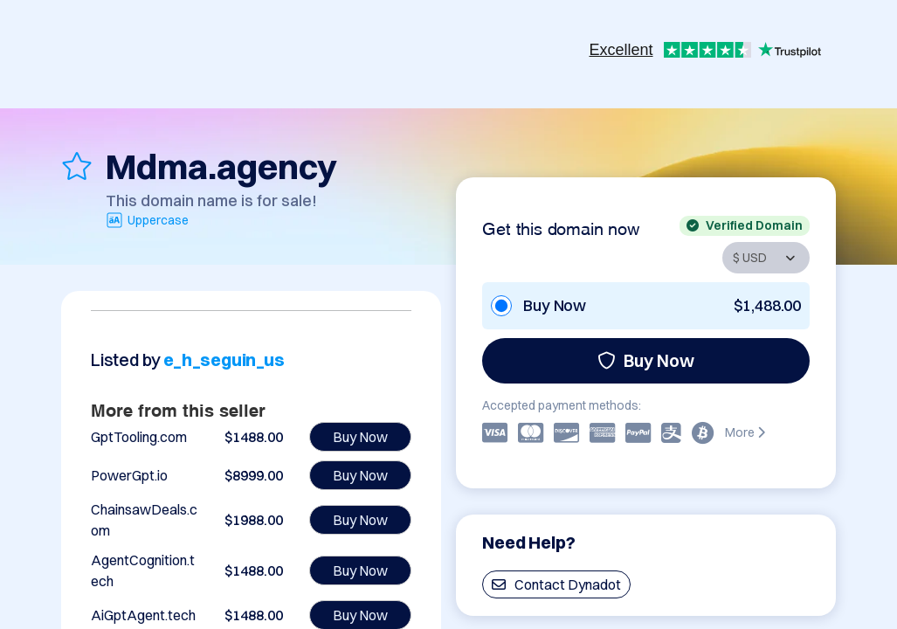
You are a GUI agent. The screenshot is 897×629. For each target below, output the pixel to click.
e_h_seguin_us (223, 359)
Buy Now (645, 360)
